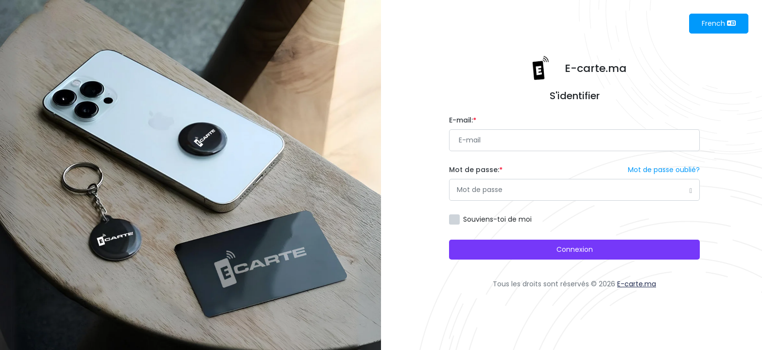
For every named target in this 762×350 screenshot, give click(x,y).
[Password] (574, 190)
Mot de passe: (475, 170)
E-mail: (462, 120)
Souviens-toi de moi (497, 219)
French (719, 23)
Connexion (574, 249)
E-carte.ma (636, 284)
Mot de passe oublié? (664, 170)
